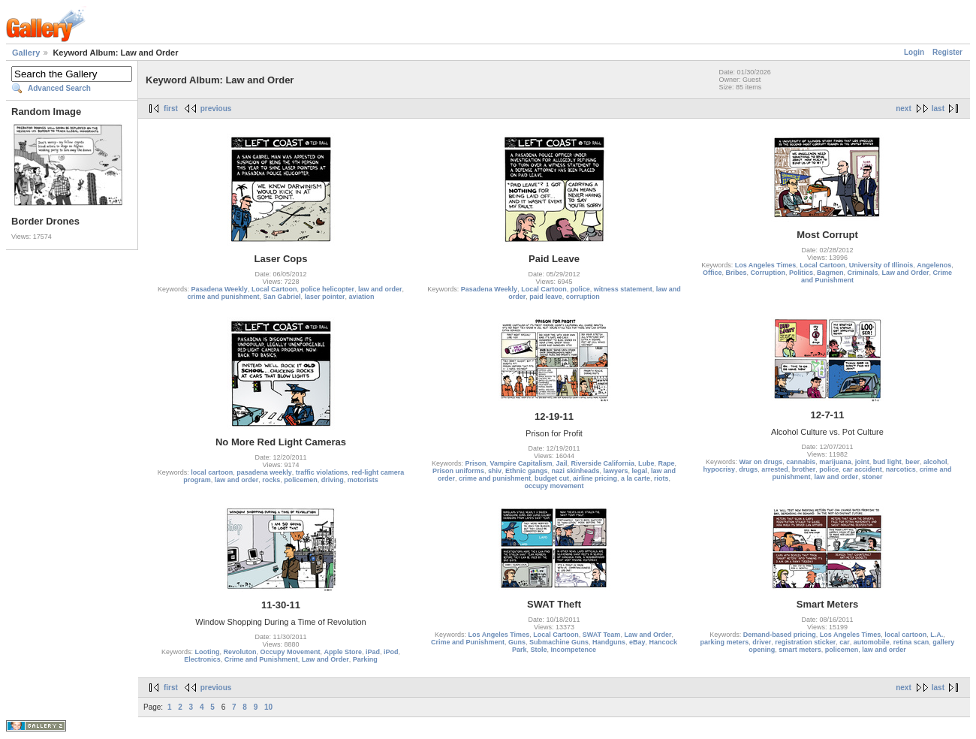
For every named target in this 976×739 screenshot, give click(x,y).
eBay (637, 642)
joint (862, 462)
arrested (774, 469)
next (903, 108)
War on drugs (761, 462)
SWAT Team (602, 634)
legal (640, 471)
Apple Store (343, 652)
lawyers (616, 471)
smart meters (800, 649)
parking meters (724, 642)
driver (761, 642)
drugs (748, 469)
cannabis (800, 462)
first (171, 108)
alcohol (935, 462)
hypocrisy (719, 469)
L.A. (936, 634)
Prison (475, 463)
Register (947, 52)
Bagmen (830, 272)
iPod (391, 652)
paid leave (545, 296)
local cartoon (212, 472)
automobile (872, 642)
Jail (562, 463)
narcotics (901, 469)
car (844, 642)
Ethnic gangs (526, 471)
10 (268, 707)
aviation (362, 296)
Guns (517, 642)
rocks (271, 480)
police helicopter (327, 289)
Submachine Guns (559, 642)
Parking (365, 659)
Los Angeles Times (766, 265)
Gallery (26, 52)
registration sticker (805, 642)
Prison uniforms (458, 471)
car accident (862, 469)
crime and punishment (223, 296)
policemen (301, 480)
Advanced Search (59, 88)
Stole (538, 649)
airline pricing (595, 478)
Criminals (863, 272)
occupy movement (553, 486)
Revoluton (239, 652)
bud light (887, 462)
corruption (583, 296)
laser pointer (325, 296)
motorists (363, 480)
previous (216, 108)
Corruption (767, 272)
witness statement (623, 289)
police (580, 289)
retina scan (911, 642)
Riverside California (603, 463)
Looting (206, 652)
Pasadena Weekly (219, 289)
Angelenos (934, 265)
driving (332, 480)
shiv (495, 471)
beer (912, 462)
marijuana (835, 462)
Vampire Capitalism (521, 463)
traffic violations (322, 472)
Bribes (735, 272)
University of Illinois (881, 265)
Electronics (202, 659)
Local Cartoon (274, 289)
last (938, 108)
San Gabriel (281, 296)
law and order (380, 289)
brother (804, 469)
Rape (666, 463)
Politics (801, 272)
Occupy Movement (290, 652)
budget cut (552, 478)
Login (914, 52)
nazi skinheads (575, 471)
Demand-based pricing (779, 634)
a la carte (635, 478)
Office (712, 272)
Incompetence (574, 649)
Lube (646, 463)
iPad (373, 652)
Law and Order (905, 272)
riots (661, 478)
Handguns (608, 642)
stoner (872, 477)
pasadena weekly (264, 472)
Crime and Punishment (261, 659)
